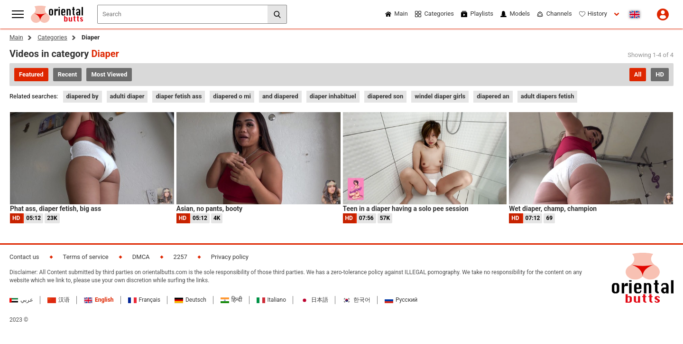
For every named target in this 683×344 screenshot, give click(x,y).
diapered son (386, 96)
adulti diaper (127, 96)
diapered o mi (232, 96)
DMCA (141, 256)
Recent (67, 74)
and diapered (280, 96)
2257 (180, 256)
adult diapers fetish (547, 96)
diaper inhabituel (333, 96)
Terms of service (86, 256)
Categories (52, 37)
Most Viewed (109, 74)
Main (16, 37)
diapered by (82, 96)
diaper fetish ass (179, 96)
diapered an (493, 96)
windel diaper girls (440, 96)
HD (659, 74)
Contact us (24, 256)
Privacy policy (230, 256)
